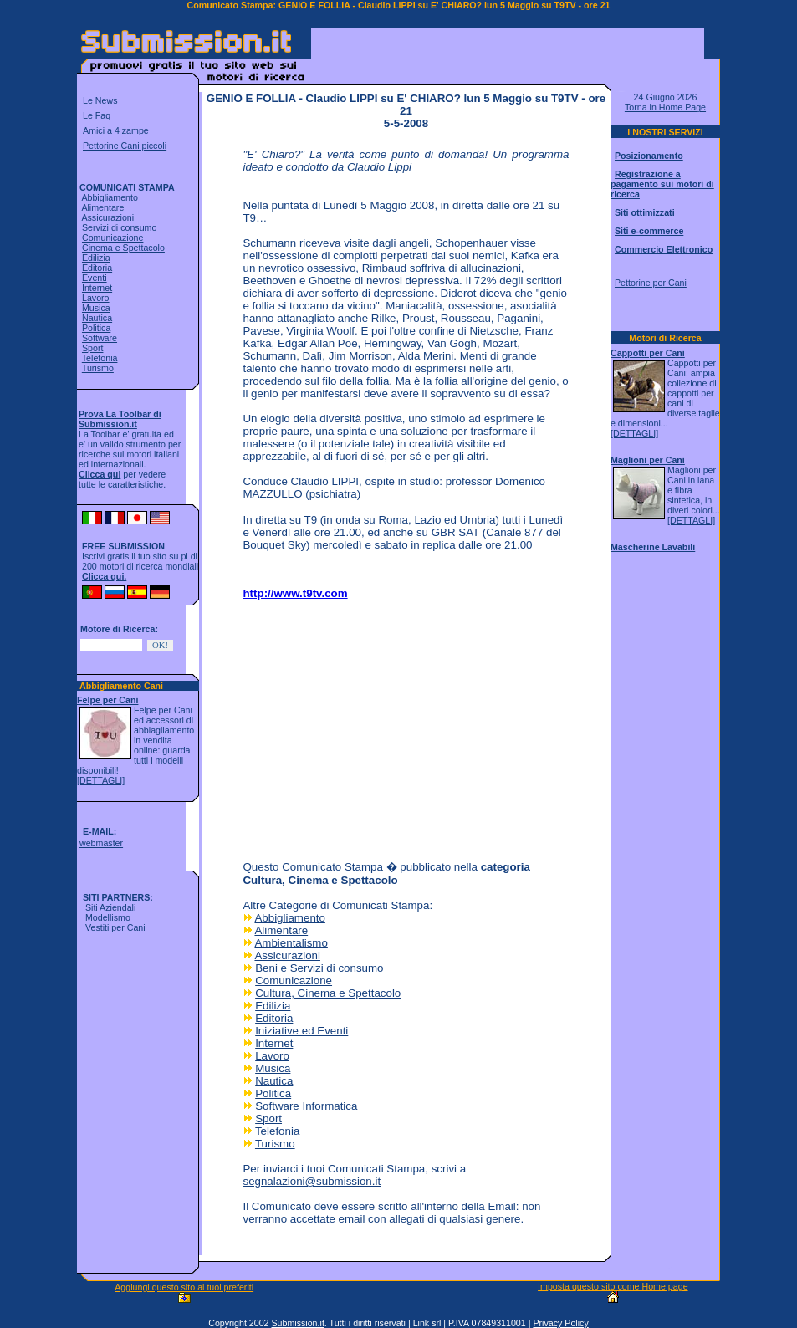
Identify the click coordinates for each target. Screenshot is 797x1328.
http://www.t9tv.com (295, 593)
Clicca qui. (104, 576)
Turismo (98, 368)
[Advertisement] (507, 53)
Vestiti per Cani (115, 927)
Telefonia (100, 358)
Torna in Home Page (665, 107)
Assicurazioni (107, 217)
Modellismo (107, 917)
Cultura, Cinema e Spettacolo (328, 993)
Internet (97, 288)
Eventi (94, 278)
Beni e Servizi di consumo (319, 968)
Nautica (97, 318)
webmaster (101, 843)
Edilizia (96, 258)
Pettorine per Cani (651, 283)
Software (99, 338)
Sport (92, 348)
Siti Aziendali (110, 907)
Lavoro (96, 298)
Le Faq (96, 115)
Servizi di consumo (119, 227)
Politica (96, 328)
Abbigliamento (109, 197)
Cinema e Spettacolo (123, 248)
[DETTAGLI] (101, 780)
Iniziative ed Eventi (301, 1030)
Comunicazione (112, 237)
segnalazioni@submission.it (312, 1181)
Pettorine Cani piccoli (124, 145)
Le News (100, 100)
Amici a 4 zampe (116, 130)
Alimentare (102, 207)
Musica (96, 308)
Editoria (97, 268)
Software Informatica (306, 1106)
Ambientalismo (290, 943)
